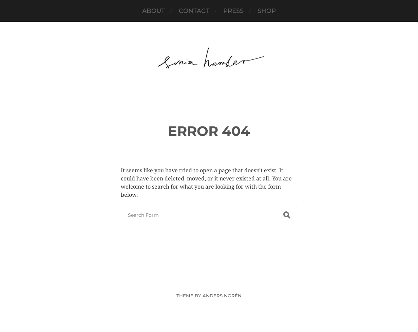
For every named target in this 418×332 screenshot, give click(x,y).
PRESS (233, 11)
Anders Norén (222, 295)
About (153, 11)
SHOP (267, 11)
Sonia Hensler (221, 280)
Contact (194, 11)
